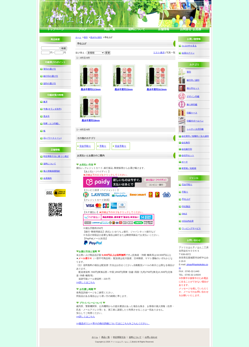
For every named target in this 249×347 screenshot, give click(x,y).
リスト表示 (159, 52)
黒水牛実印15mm (124, 89)
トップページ (55, 29)
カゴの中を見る (189, 46)
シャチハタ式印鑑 (191, 128)
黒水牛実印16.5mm (157, 89)
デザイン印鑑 (188, 96)
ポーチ (184, 162)
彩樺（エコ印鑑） (51, 123)
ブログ (82, 29)
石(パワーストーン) (52, 138)
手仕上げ (186, 199)
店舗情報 (163, 29)
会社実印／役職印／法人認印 (195, 136)
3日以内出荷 (188, 221)
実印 (86, 37)
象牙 (45, 102)
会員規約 (47, 178)
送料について (136, 29)
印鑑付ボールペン (191, 120)
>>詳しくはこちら (85, 282)
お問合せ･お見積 (190, 29)
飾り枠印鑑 (187, 104)
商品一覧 (109, 29)
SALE (184, 213)
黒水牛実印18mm (91, 120)
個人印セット (188, 88)
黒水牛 (46, 116)
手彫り (102, 146)
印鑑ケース (187, 112)
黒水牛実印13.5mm (91, 89)
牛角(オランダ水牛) (52, 109)
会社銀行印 (186, 149)
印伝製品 (186, 206)
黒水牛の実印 (96, 37)
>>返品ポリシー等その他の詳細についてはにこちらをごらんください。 (113, 323)
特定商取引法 (119, 337)
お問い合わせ (151, 337)
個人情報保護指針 (51, 171)
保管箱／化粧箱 (188, 168)
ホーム (78, 37)
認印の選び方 (49, 83)
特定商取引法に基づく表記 (56, 156)
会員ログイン (188, 53)
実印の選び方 (49, 69)
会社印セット (187, 155)
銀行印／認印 (188, 80)
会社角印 (185, 142)
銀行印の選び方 (50, 76)
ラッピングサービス (191, 228)
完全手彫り (85, 146)
